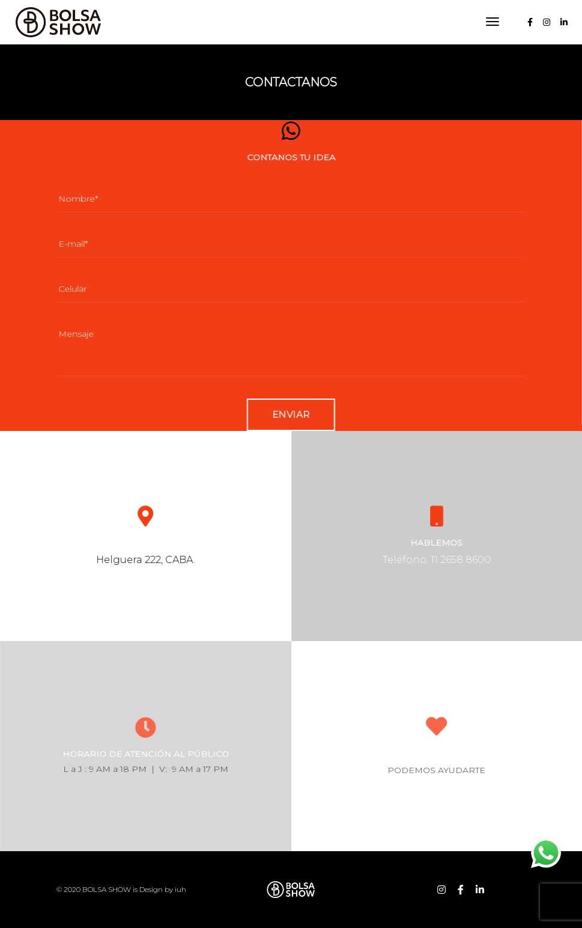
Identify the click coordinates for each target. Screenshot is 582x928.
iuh (180, 889)
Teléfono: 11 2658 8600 (450, 559)
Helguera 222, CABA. (159, 559)
